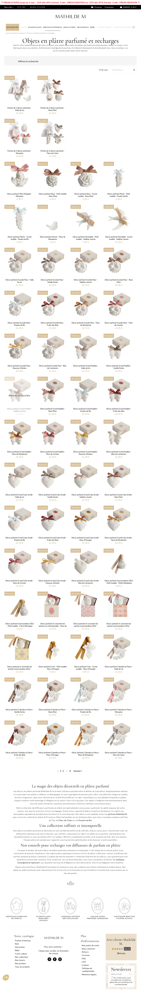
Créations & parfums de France (16, 917)
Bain (17, 944)
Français (96, 7)
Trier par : (104, 70)
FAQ (84, 958)
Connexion (109, 7)
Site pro (21, 7)
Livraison (86, 955)
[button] (5, 977)
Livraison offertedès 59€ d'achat (70, 917)
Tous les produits (22, 967)
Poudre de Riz (85, 820)
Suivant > (78, 771)
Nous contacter (88, 949)
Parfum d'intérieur (23, 941)
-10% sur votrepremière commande (97, 917)
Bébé (17, 950)
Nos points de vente (90, 945)
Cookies (85, 965)
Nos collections (21, 957)
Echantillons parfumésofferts (43, 918)
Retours (85, 952)
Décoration (20, 947)
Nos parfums (20, 963)
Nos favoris (20, 960)
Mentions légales (89, 974)
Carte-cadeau (21, 954)
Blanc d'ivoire (37, 7)
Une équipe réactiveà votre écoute (124, 917)
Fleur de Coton (66, 820)
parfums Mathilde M (117, 814)
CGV (84, 962)
